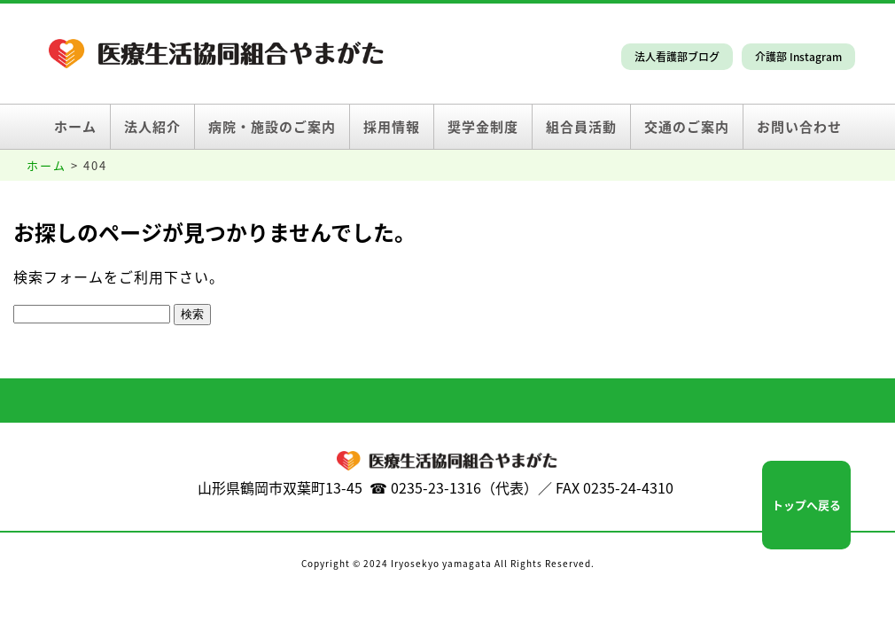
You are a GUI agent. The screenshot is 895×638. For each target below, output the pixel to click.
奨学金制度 (483, 126)
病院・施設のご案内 (272, 126)
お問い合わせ (799, 126)
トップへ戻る (806, 504)
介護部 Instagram (798, 57)
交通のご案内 (686, 126)
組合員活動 (581, 126)
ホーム (75, 126)
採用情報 (391, 126)
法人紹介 (152, 126)
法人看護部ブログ (677, 57)
